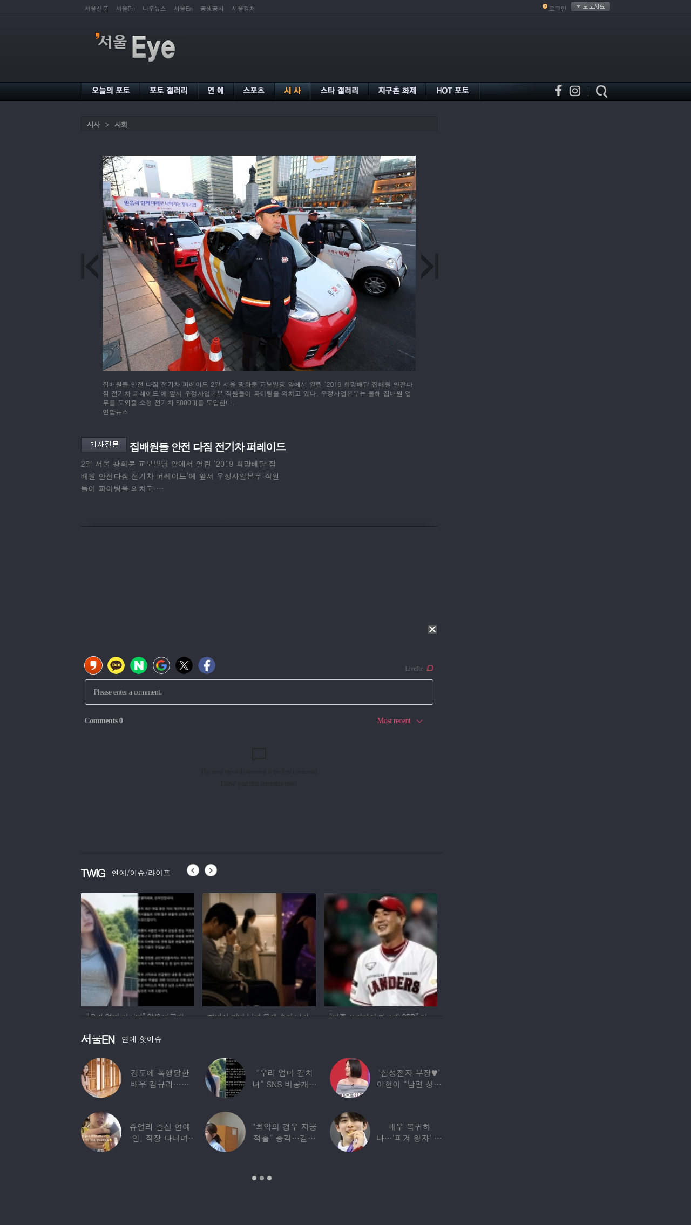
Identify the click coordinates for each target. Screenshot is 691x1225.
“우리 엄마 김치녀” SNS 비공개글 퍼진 (284, 1084)
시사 (93, 124)
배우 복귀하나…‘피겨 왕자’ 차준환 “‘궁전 (409, 1138)
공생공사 (212, 8)
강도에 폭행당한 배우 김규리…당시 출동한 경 (160, 1084)
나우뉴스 (154, 8)
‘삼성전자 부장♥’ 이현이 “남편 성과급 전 (409, 1084)
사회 (120, 124)
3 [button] (269, 1178)
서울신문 (97, 8)
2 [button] (262, 1178)
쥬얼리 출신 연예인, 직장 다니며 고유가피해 (160, 1138)
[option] (137, 948)
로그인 (558, 8)
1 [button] (254, 1178)
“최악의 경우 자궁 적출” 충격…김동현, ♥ (284, 1138)
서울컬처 (243, 8)
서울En (183, 8)
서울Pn (125, 8)
